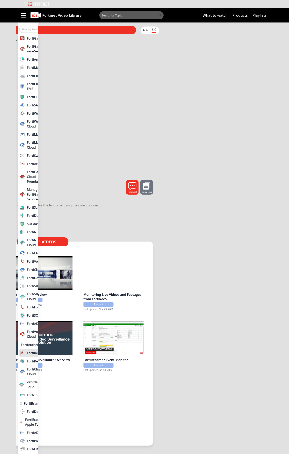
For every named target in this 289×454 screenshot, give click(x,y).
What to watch (215, 15)
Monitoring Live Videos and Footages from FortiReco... (219, 293)
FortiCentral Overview (157, 291)
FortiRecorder (87, 185)
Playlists (259, 15)
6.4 (251, 30)
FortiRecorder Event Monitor (220, 352)
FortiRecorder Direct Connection (106, 414)
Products (240, 15)
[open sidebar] (23, 15)
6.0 (259, 30)
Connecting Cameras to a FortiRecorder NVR (100, 354)
